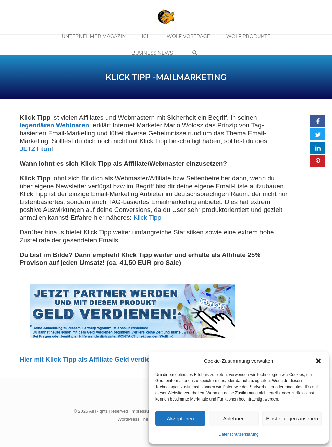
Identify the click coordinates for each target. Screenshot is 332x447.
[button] (318, 360)
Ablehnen (233, 418)
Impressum (141, 411)
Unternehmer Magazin (96, 37)
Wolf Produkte (246, 37)
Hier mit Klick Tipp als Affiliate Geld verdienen (91, 359)
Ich (146, 37)
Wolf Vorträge (187, 37)
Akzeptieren (180, 418)
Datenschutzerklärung (239, 434)
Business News (154, 52)
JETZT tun (35, 148)
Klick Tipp (147, 217)
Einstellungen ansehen (292, 418)
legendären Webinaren (54, 125)
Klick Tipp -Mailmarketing (165, 77)
